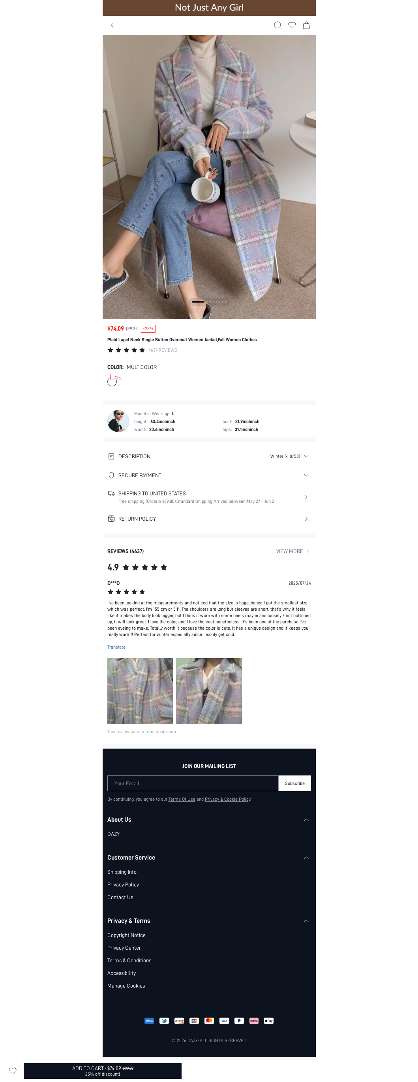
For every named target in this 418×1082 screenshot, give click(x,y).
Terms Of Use (182, 799)
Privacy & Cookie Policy (227, 799)
